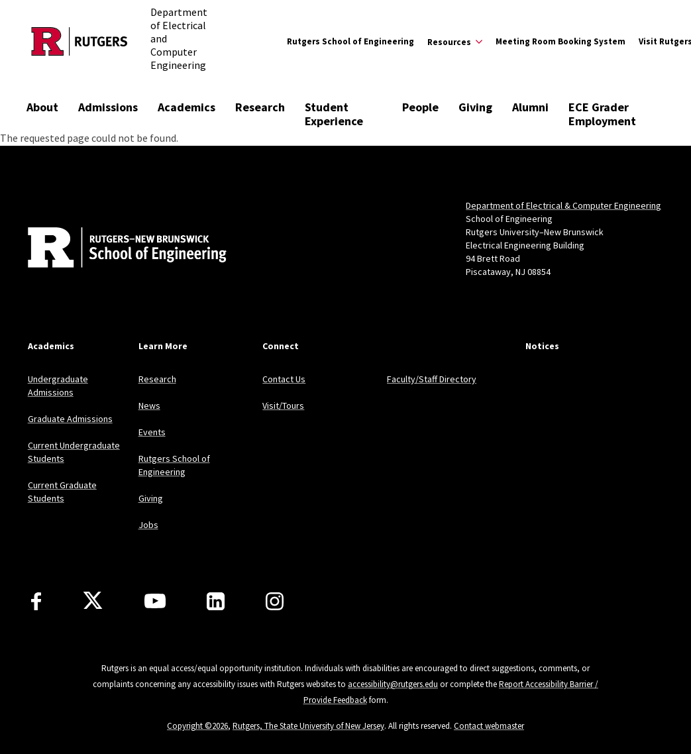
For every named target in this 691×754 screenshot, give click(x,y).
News (149, 405)
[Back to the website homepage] (80, 41)
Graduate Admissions (70, 419)
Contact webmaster (489, 725)
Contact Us (283, 379)
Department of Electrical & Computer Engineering (563, 205)
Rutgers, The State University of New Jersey (308, 725)
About (42, 107)
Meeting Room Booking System (560, 41)
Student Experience (334, 114)
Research (260, 107)
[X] (92, 601)
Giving (475, 107)
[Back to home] (115, 249)
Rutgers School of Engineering (350, 41)
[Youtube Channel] (155, 601)
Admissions (108, 107)
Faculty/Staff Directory (431, 379)
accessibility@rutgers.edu (393, 684)
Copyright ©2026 (197, 725)
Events (152, 432)
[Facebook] (36, 601)
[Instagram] (275, 601)
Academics (186, 107)
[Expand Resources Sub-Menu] (454, 42)
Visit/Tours (283, 405)
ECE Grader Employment (602, 114)
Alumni (530, 107)
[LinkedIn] (216, 601)
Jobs (148, 525)
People (420, 107)
